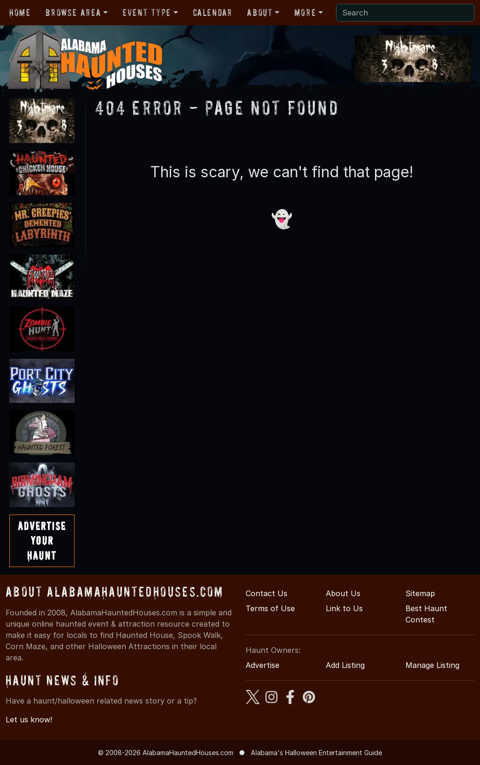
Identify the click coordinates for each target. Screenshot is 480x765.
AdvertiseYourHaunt (42, 540)
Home (19, 13)
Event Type (147, 13)
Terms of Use (270, 608)
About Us (343, 593)
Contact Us (266, 593)
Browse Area (73, 13)
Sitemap (420, 593)
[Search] (405, 13)
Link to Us (344, 608)
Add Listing (345, 665)
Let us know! (29, 719)
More (305, 13)
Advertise (262, 665)
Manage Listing (432, 665)
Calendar (212, 13)
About (259, 13)
